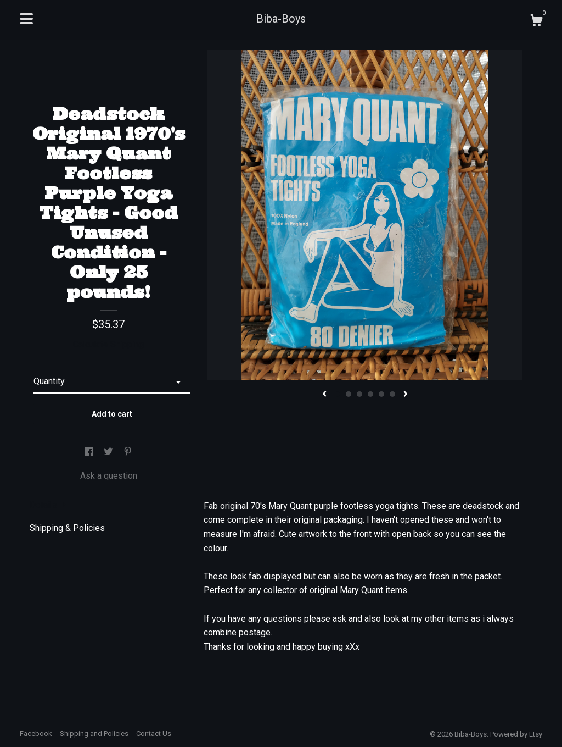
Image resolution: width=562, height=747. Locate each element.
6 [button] (392, 394)
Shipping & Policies (67, 528)
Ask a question (108, 476)
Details (48, 505)
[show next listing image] (405, 395)
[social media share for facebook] (90, 452)
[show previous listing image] (324, 395)
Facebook (36, 733)
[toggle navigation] (26, 18)
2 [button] (348, 394)
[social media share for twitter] (109, 452)
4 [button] (370, 394)
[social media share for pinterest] (127, 452)
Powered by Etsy (516, 734)
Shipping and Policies (94, 733)
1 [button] (337, 394)
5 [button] (381, 394)
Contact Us (153, 733)
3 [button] (359, 394)
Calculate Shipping (108, 344)
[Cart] (536, 22)
